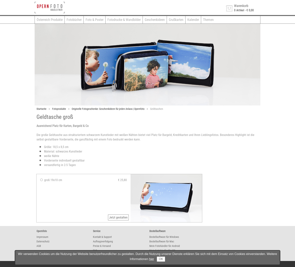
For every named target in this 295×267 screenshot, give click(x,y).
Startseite (41, 108)
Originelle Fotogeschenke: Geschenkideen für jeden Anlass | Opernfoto (108, 108)
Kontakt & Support (102, 236)
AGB (38, 245)
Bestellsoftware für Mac (161, 241)
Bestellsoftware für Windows (164, 236)
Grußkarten (176, 20)
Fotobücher (74, 20)
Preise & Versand (102, 245)
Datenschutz (42, 241)
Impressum (42, 236)
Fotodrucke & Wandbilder (124, 20)
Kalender (193, 20)
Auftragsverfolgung (103, 241)
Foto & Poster (94, 20)
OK (161, 259)
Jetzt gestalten (118, 217)
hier (151, 259)
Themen (208, 20)
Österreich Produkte (50, 20)
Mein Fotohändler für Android (164, 245)
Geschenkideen (155, 20)
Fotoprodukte (59, 108)
